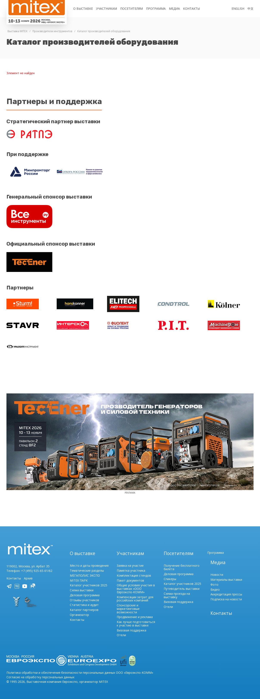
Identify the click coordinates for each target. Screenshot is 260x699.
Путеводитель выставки (181, 589)
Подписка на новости (226, 599)
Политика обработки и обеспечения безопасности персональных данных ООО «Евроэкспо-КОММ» (79, 673)
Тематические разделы (87, 570)
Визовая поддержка (131, 630)
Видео (215, 589)
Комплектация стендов (134, 575)
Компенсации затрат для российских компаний (135, 599)
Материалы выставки (226, 580)
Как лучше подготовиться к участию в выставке (136, 623)
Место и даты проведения (89, 565)
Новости (216, 575)
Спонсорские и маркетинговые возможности (128, 608)
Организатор (79, 615)
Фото (214, 584)
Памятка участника (131, 570)
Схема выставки (81, 590)
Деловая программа (85, 595)
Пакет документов (130, 580)
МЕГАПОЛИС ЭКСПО (85, 575)
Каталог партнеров (84, 610)
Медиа (174, 8)
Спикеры (170, 579)
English (238, 8)
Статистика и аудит (84, 605)
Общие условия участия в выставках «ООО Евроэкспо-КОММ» (136, 588)
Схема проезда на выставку (177, 595)
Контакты (191, 8)
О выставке (83, 8)
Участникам (106, 8)
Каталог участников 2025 (88, 585)
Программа (156, 8)
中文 (251, 8)
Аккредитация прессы (226, 594)
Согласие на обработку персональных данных (40, 677)
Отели (121, 635)
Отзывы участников (84, 600)
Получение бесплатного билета (181, 567)
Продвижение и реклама (135, 617)
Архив (28, 578)
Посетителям (131, 8)
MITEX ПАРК (79, 580)
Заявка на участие (130, 565)
